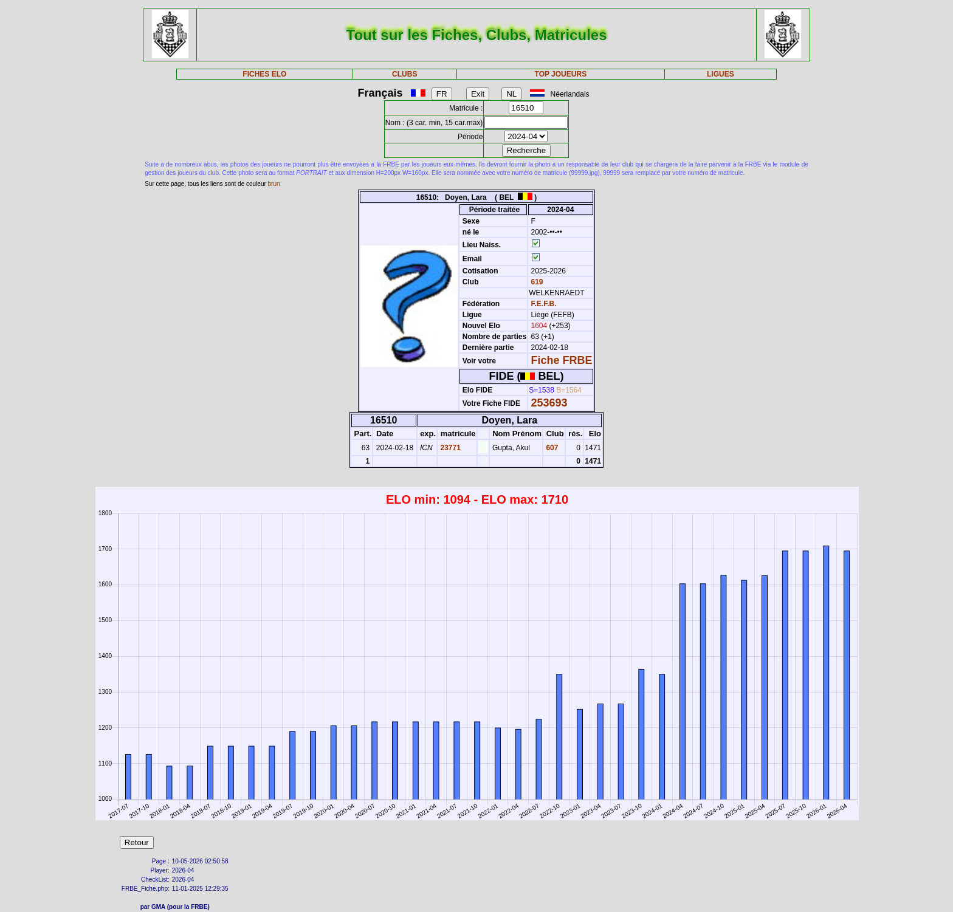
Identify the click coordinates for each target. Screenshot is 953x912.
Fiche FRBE (562, 360)
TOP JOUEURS (561, 74)
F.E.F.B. (544, 304)
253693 (549, 403)
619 (536, 282)
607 (551, 448)
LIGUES (720, 74)
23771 (449, 448)
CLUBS (404, 74)
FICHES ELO (264, 74)
